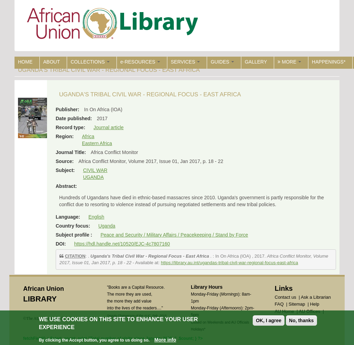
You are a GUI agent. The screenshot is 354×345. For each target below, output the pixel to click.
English (96, 217)
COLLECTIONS (90, 62)
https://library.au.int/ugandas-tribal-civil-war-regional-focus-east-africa (229, 262)
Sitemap (297, 304)
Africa (88, 136)
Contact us (285, 297)
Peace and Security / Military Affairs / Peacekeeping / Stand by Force (174, 235)
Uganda (106, 226)
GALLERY (256, 62)
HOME (25, 62)
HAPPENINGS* (328, 62)
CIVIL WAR (95, 170)
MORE (289, 62)
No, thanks (301, 321)
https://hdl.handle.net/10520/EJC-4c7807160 (122, 244)
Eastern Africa (97, 143)
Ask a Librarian (316, 297)
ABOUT (51, 62)
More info (165, 340)
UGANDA (93, 177)
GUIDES (222, 62)
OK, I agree (268, 321)
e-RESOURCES (140, 62)
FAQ (279, 304)
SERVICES (185, 62)
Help (314, 304)
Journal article (108, 127)
